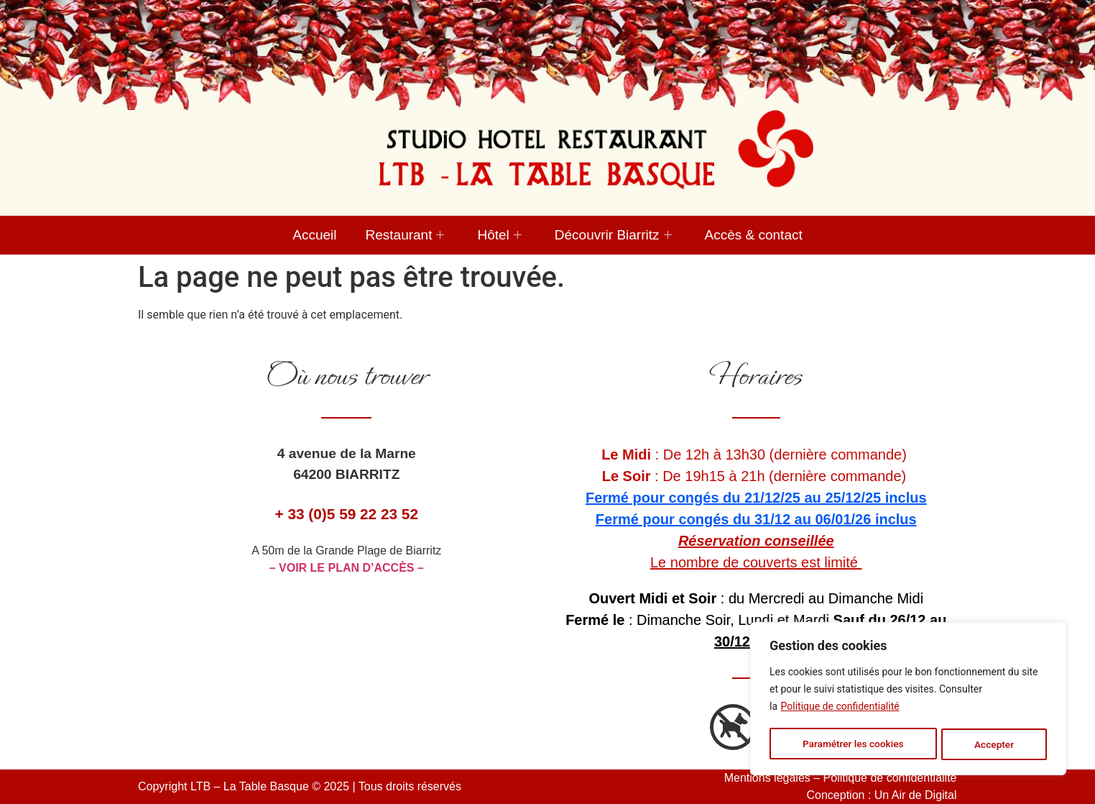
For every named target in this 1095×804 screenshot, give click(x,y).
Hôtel (499, 234)
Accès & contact (754, 234)
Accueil (314, 234)
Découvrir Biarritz (613, 234)
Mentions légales (767, 778)
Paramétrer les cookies (853, 744)
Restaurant (405, 234)
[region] (908, 699)
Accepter (994, 744)
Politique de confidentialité (840, 708)
